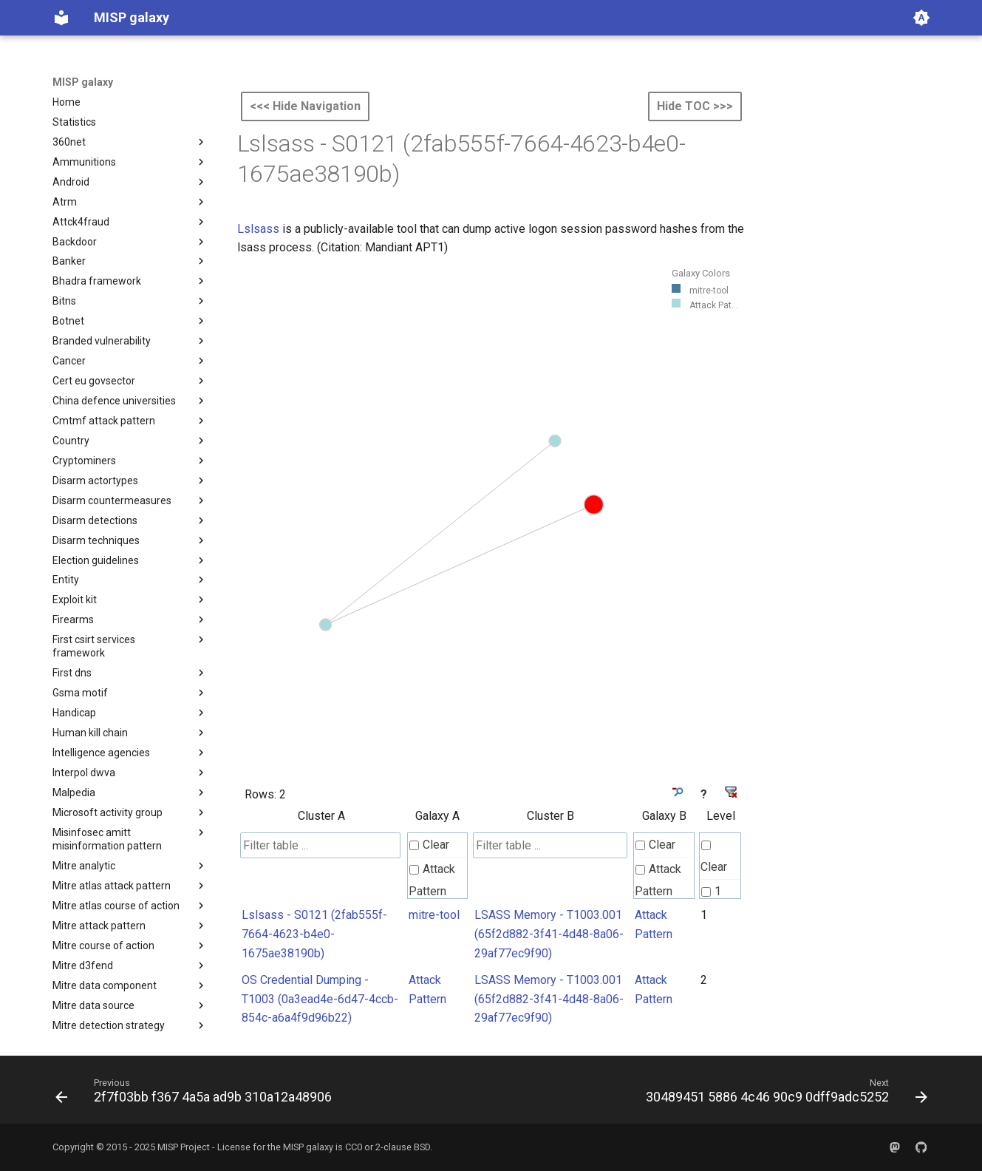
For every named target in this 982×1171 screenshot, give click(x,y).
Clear (429, 845)
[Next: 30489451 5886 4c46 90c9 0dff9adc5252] (783, 1094)
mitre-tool (434, 915)
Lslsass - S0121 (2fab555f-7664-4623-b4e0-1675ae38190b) (314, 934)
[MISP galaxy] (61, 18)
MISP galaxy (82, 82)
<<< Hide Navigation (305, 106)
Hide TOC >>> (695, 106)
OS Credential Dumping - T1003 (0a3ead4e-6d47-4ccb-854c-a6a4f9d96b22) (320, 999)
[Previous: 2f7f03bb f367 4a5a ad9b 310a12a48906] (197, 1094)
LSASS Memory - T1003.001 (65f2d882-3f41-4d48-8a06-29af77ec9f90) (549, 934)
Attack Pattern (432, 880)
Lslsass (258, 229)
